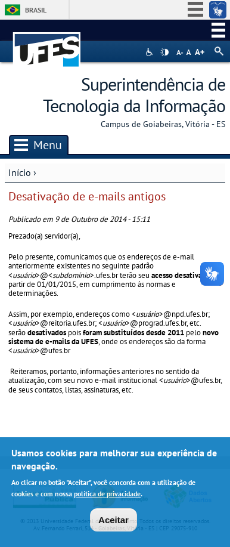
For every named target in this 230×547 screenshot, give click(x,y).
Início (19, 172)
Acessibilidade (150, 52)
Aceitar (113, 521)
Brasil (35, 9)
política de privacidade (107, 495)
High (164, 52)
